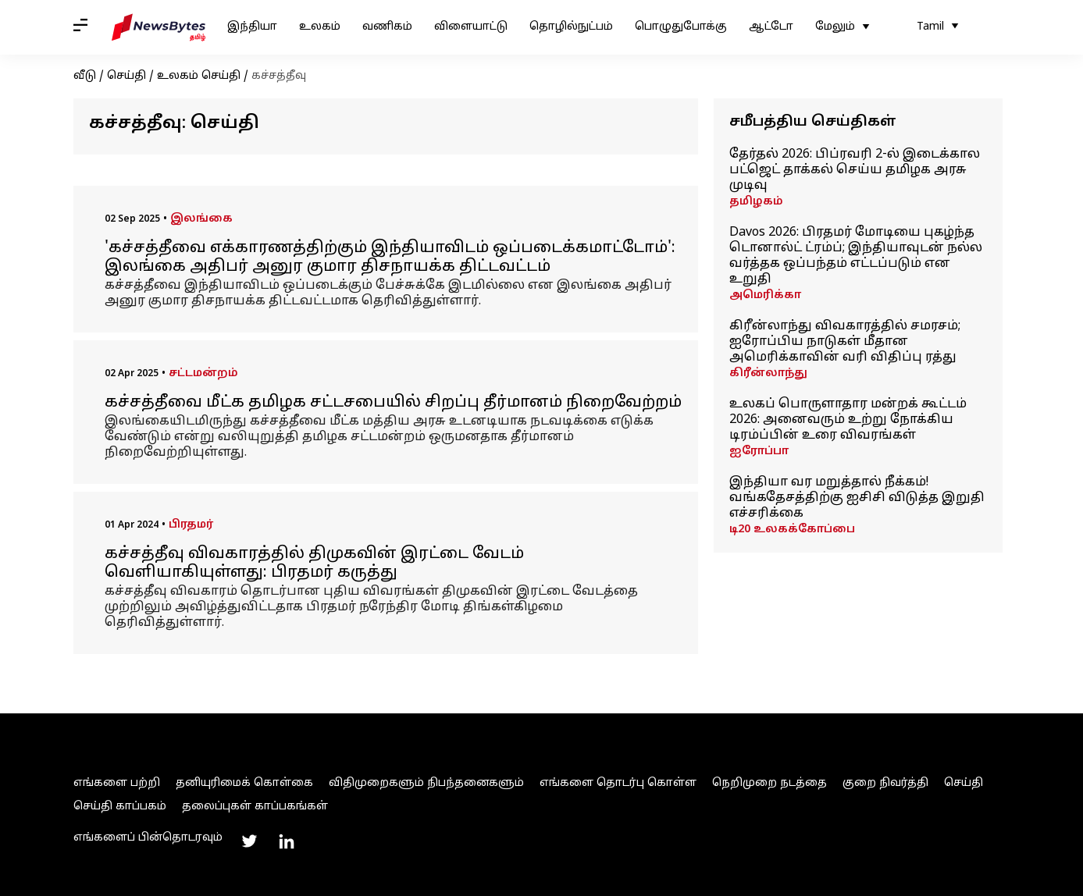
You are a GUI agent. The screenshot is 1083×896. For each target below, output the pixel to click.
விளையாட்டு (471, 27)
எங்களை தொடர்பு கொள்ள (618, 783)
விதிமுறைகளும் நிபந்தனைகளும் (426, 783)
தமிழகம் (756, 201)
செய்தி (126, 76)
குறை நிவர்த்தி (885, 783)
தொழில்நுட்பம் (571, 27)
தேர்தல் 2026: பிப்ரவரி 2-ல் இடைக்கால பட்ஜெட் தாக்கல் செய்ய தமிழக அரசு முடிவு (854, 170)
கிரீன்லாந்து (768, 373)
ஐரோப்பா (759, 451)
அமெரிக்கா (765, 295)
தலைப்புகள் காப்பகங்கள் (255, 806)
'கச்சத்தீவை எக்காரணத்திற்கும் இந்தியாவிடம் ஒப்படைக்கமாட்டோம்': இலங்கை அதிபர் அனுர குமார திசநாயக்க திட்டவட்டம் (390, 257)
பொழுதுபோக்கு (681, 27)
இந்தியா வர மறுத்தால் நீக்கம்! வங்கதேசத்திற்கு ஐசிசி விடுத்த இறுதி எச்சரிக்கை (857, 498)
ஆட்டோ (771, 27)
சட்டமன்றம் (203, 373)
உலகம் (319, 27)
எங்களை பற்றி (116, 783)
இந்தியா (252, 27)
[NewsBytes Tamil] (158, 27)
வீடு (84, 76)
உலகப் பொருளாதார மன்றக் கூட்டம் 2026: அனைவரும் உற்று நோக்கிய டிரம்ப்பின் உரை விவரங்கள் (848, 419)
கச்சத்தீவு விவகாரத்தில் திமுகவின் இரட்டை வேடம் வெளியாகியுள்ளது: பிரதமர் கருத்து (314, 563)
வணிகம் (387, 27)
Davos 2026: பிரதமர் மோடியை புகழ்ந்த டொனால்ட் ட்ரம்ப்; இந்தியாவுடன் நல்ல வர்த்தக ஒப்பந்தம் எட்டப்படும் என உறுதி (855, 256)
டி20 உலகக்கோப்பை (792, 529)
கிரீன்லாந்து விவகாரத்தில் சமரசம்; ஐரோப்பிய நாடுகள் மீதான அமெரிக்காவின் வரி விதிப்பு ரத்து (844, 341)
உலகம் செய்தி (198, 76)
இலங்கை (201, 219)
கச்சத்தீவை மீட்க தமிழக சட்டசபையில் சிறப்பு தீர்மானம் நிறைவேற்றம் (393, 402)
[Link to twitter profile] (249, 841)
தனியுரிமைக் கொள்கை (244, 783)
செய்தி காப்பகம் (119, 806)
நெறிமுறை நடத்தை (769, 783)
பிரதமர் (191, 525)
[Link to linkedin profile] (286, 841)
